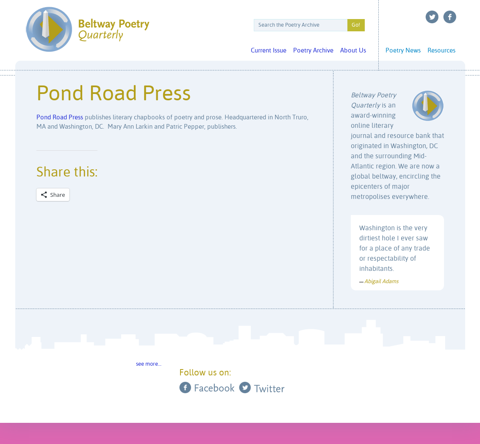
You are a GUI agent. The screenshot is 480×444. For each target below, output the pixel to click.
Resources (441, 50)
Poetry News (403, 50)
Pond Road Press (59, 117)
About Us (353, 50)
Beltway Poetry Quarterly (87, 29)
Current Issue (268, 50)
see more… (148, 364)
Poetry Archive (313, 50)
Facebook (450, 17)
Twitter (432, 17)
